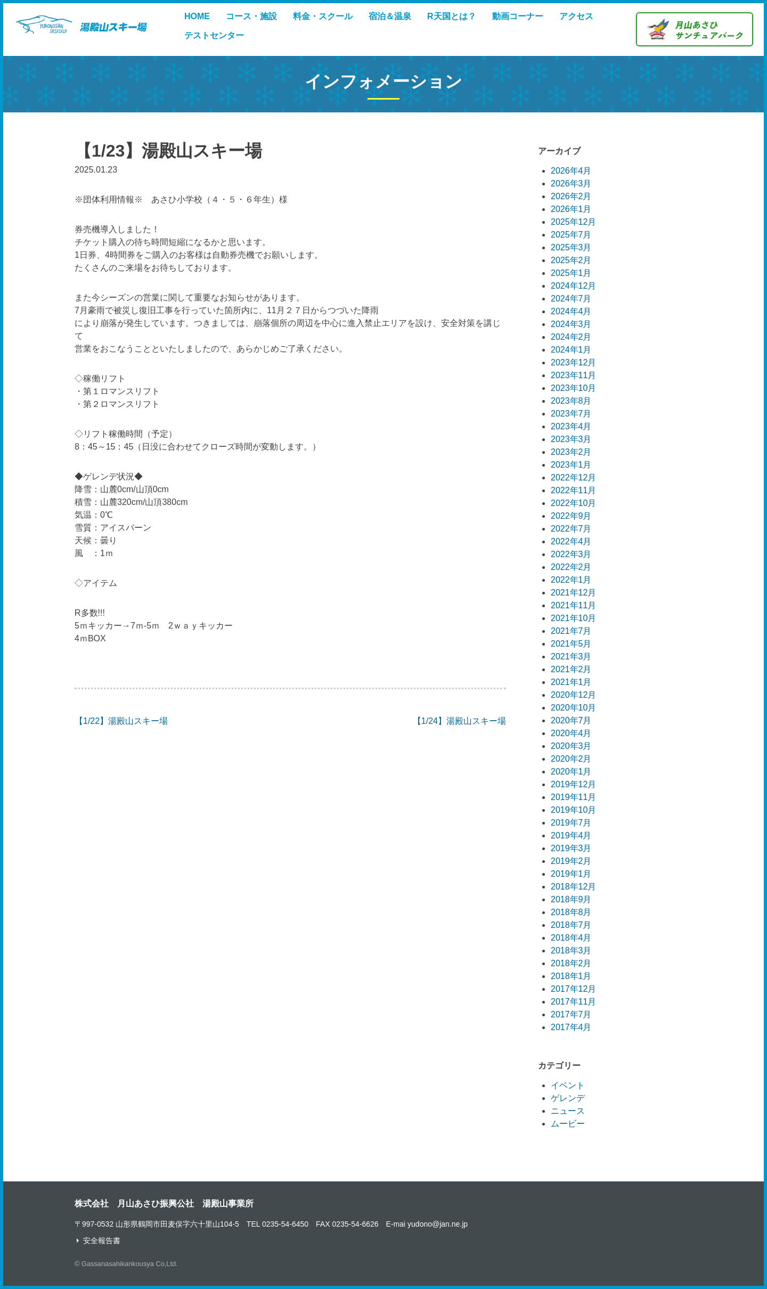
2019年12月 (573, 784)
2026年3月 (571, 183)
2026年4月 (571, 170)
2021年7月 (571, 630)
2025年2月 (571, 260)
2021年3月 (571, 656)
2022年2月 (571, 567)
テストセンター (214, 35)
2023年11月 (573, 375)
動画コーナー (517, 16)
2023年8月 (571, 400)
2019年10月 (573, 809)
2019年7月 (571, 822)
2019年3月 (571, 848)
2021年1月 (571, 682)
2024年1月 (571, 349)
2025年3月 (571, 247)
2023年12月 (573, 362)
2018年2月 (571, 963)
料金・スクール (323, 16)
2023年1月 (571, 464)
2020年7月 (571, 720)
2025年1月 (571, 273)
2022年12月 (573, 477)
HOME (197, 16)
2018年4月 (571, 937)
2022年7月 (571, 528)
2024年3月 (571, 324)
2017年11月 (573, 1001)
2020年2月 (571, 758)
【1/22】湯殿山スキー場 (121, 720)
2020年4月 (571, 733)
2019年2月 (571, 861)
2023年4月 (571, 426)
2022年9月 (571, 515)
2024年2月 (571, 336)
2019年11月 (573, 797)
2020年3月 (571, 745)
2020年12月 (573, 694)
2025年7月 (571, 234)
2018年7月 (571, 924)
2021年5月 (571, 643)
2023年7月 (571, 413)
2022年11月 (573, 490)
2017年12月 (573, 988)
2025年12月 (573, 221)
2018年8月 (571, 912)
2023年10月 (573, 388)
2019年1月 (571, 873)
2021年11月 (573, 605)
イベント (568, 1085)
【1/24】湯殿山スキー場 (459, 720)
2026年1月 (571, 209)
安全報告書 (101, 1240)
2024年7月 (571, 298)
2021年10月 (573, 618)
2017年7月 (571, 1014)
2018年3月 (571, 950)
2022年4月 (571, 541)
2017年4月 (571, 1027)
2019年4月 (571, 835)
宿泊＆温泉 (390, 16)
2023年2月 (571, 451)
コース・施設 (251, 16)
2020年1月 (571, 771)
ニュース (568, 1110)
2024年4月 (571, 311)
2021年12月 (573, 592)
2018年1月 (571, 976)
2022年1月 (571, 579)
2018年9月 (571, 899)
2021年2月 (571, 669)
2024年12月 (573, 285)
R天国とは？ (451, 16)
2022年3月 (571, 554)
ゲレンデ (568, 1098)
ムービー (568, 1123)
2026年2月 (571, 196)
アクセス (576, 16)
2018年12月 (573, 886)
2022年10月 (573, 503)
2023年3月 (571, 439)
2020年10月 (573, 707)
